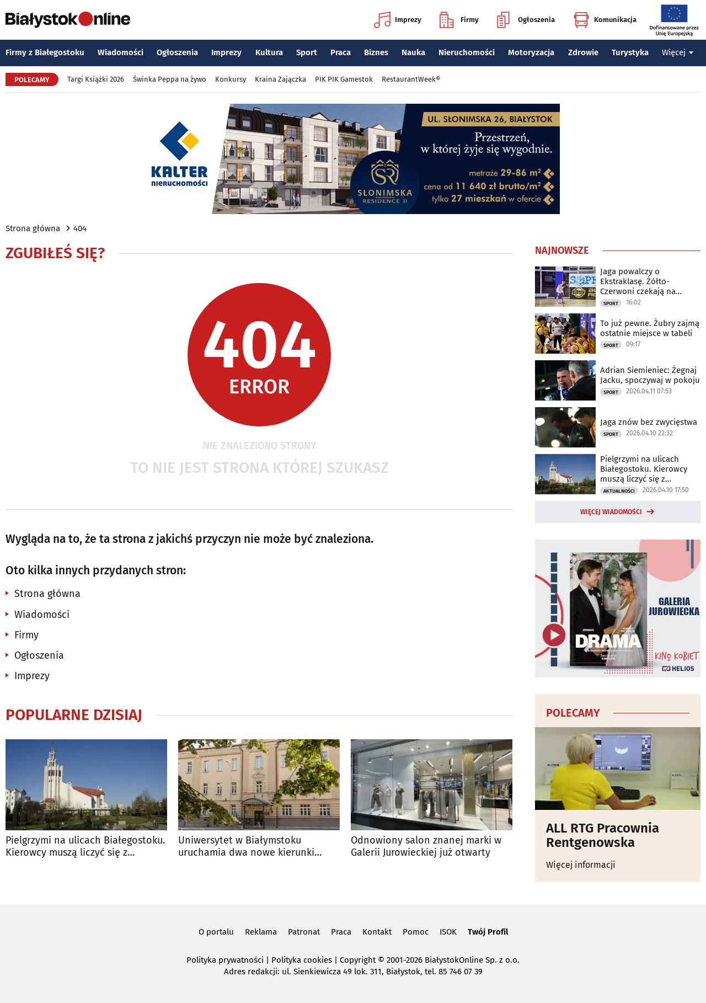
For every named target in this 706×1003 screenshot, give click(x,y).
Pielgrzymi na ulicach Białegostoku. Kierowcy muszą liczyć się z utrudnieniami (85, 846)
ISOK (448, 932)
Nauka (413, 52)
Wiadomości (120, 52)
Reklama (261, 932)
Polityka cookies (301, 960)
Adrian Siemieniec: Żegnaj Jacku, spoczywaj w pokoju (650, 375)
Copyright (358, 960)
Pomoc (416, 932)
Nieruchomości (466, 52)
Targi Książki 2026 (95, 79)
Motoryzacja (531, 52)
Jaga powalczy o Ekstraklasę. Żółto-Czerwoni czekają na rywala (638, 281)
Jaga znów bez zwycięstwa (648, 422)
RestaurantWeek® (411, 79)
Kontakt (377, 932)
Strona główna (33, 228)
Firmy (459, 20)
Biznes (376, 52)
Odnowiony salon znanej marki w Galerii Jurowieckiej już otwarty (426, 846)
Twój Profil (488, 932)
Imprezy (397, 20)
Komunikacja (605, 20)
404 (80, 228)
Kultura (269, 52)
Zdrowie (583, 52)
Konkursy (230, 79)
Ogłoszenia (526, 20)
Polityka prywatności (225, 960)
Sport (306, 52)
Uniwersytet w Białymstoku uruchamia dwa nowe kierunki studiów (246, 846)
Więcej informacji (581, 865)
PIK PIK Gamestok (344, 79)
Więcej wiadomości (611, 512)
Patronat (304, 932)
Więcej (678, 52)
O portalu (216, 932)
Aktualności (619, 491)
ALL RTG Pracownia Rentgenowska (602, 835)
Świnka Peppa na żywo (169, 79)
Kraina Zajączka (280, 79)
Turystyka (630, 52)
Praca (340, 52)
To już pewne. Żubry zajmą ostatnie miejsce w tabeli (649, 328)
